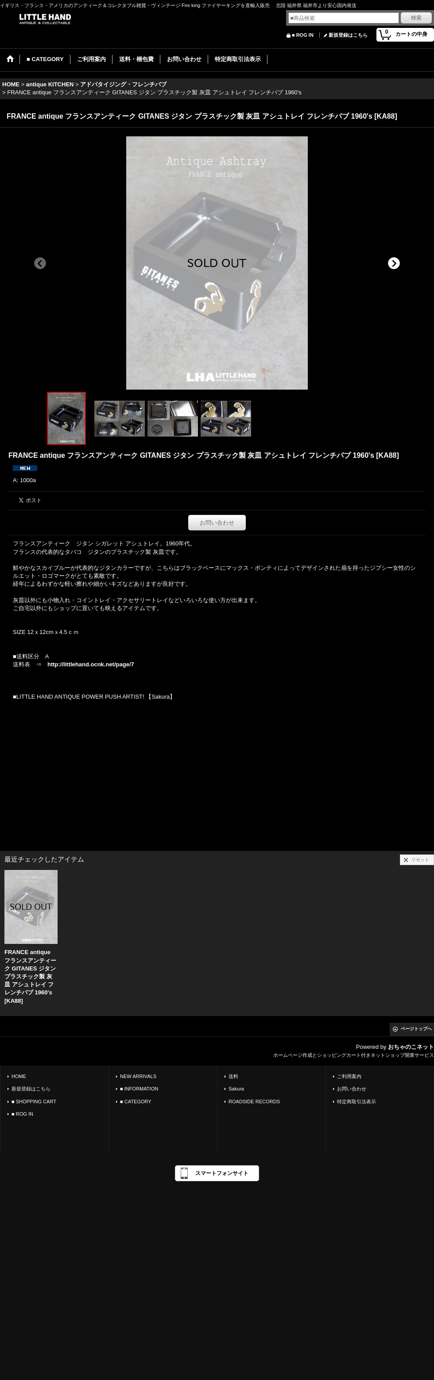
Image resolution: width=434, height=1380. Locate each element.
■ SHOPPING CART (34, 1101)
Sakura (236, 1088)
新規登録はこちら (348, 35)
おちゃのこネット (411, 1047)
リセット (420, 859)
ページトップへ (416, 1028)
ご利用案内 (349, 1076)
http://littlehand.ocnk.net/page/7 (90, 664)
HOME (19, 1076)
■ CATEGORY (135, 1101)
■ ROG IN (303, 35)
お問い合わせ (217, 522)
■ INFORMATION (139, 1088)
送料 (233, 1076)
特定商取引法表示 (356, 1101)
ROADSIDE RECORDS (254, 1101)
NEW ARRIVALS (138, 1076)
